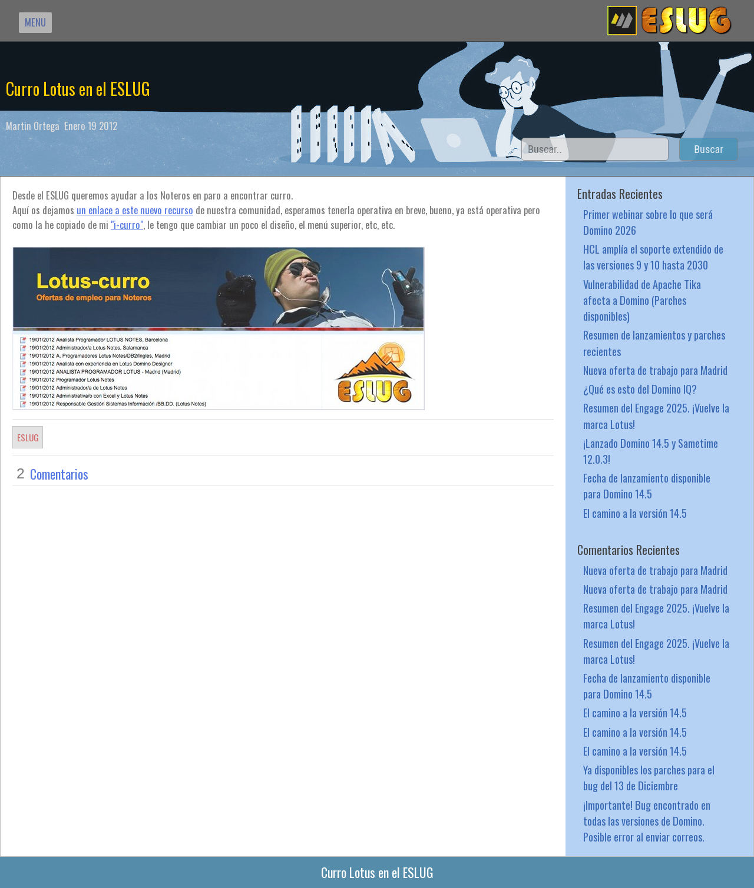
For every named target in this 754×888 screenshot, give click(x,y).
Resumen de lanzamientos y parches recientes (654, 342)
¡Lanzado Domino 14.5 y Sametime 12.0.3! (650, 451)
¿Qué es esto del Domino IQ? (640, 389)
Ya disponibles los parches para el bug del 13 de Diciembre (649, 777)
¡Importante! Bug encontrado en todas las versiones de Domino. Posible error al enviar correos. (646, 820)
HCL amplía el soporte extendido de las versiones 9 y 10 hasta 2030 (653, 256)
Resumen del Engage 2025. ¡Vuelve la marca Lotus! (656, 415)
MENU (35, 22)
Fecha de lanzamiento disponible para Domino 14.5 (646, 485)
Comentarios (59, 473)
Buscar (708, 149)
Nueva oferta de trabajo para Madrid (655, 370)
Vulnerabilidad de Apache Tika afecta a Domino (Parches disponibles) (642, 300)
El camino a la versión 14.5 (635, 513)
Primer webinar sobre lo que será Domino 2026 (648, 222)
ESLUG (27, 437)
